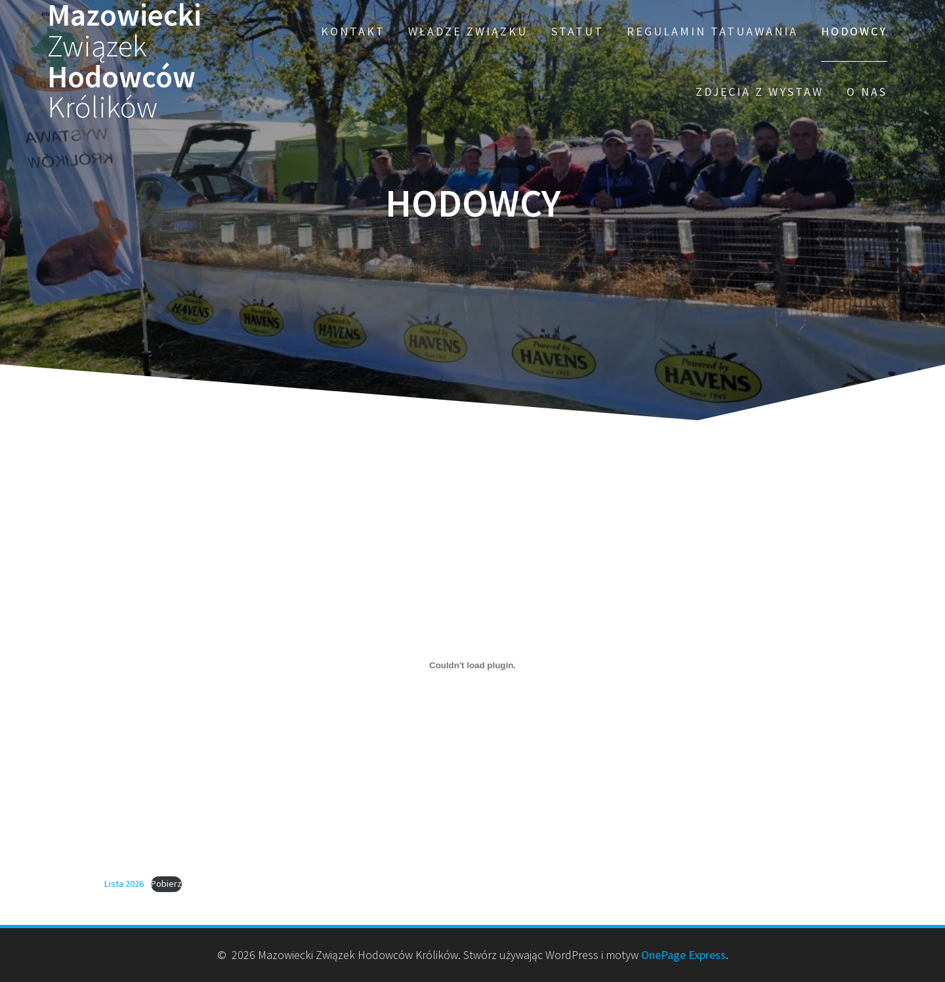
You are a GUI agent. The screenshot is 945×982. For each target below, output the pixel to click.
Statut (577, 31)
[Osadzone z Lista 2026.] (472, 666)
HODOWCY (854, 31)
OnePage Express (683, 954)
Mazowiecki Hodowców (124, 61)
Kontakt (353, 31)
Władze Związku (468, 31)
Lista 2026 (124, 883)
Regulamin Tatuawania (712, 31)
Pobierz (166, 883)
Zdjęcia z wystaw (760, 91)
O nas (867, 91)
